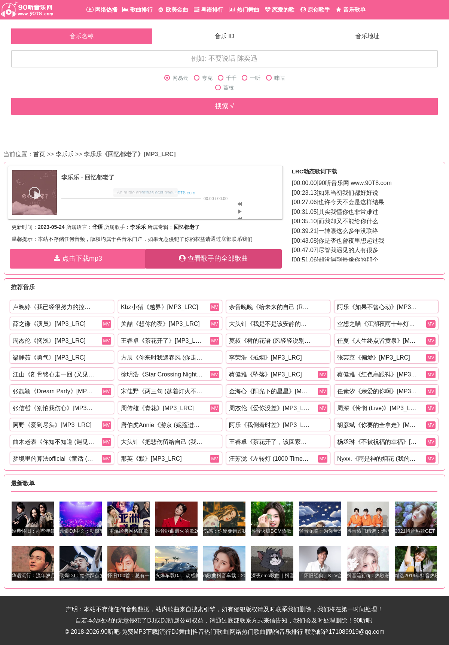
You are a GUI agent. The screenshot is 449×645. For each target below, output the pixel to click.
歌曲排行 (137, 9)
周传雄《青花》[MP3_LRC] (157, 408)
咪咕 (275, 78)
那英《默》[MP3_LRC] (151, 458)
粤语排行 (208, 9)
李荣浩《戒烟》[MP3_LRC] (265, 357)
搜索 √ (224, 106)
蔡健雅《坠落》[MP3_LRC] (265, 374)
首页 (39, 154)
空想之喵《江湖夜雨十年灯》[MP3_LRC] (378, 324)
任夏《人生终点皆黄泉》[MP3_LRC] (378, 340)
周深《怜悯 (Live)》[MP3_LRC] (378, 408)
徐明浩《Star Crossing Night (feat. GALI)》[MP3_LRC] (162, 374)
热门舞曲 (244, 9)
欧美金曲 (173, 9)
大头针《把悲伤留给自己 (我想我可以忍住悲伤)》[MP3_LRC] (162, 442)
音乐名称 (82, 36)
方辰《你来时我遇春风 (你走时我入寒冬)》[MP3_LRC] (162, 357)
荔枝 (224, 88)
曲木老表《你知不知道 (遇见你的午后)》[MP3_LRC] (54, 442)
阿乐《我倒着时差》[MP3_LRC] (270, 425)
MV (214, 307)
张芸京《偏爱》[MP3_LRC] (373, 357)
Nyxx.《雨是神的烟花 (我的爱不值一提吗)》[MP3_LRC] (378, 458)
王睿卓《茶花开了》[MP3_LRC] (162, 340)
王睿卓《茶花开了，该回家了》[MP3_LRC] (270, 442)
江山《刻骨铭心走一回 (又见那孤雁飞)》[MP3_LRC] (54, 374)
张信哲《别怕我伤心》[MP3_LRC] (54, 408)
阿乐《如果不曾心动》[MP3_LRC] (378, 307)
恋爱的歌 (279, 9)
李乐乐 (65, 154)
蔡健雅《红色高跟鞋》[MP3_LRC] (378, 374)
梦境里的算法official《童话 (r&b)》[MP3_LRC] (54, 458)
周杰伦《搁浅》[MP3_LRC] (49, 340)
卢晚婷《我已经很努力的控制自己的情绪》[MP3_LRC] (54, 307)
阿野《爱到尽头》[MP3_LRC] (52, 425)
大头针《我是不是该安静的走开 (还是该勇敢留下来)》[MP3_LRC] (270, 324)
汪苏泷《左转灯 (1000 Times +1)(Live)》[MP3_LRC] (270, 458)
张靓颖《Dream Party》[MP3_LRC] (54, 391)
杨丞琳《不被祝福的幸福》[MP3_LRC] (378, 442)
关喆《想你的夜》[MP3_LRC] (160, 324)
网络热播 (101, 9)
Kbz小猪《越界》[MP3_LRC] (159, 307)
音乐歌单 (350, 9)
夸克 (203, 78)
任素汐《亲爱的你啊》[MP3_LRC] (378, 391)
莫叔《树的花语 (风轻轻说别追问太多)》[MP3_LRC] (270, 340)
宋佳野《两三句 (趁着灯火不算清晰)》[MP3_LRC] (162, 391)
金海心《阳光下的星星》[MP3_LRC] (270, 391)
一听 (251, 78)
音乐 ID (224, 36)
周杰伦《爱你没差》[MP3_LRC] (270, 408)
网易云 (176, 78)
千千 (227, 78)
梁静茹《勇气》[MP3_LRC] (49, 357)
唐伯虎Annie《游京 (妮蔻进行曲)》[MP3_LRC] (162, 425)
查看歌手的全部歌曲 (213, 258)
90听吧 (362, 620)
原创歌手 (315, 9)
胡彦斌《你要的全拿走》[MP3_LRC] (378, 425)
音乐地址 (367, 36)
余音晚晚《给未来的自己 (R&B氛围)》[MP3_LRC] (270, 307)
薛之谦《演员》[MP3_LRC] (49, 324)
